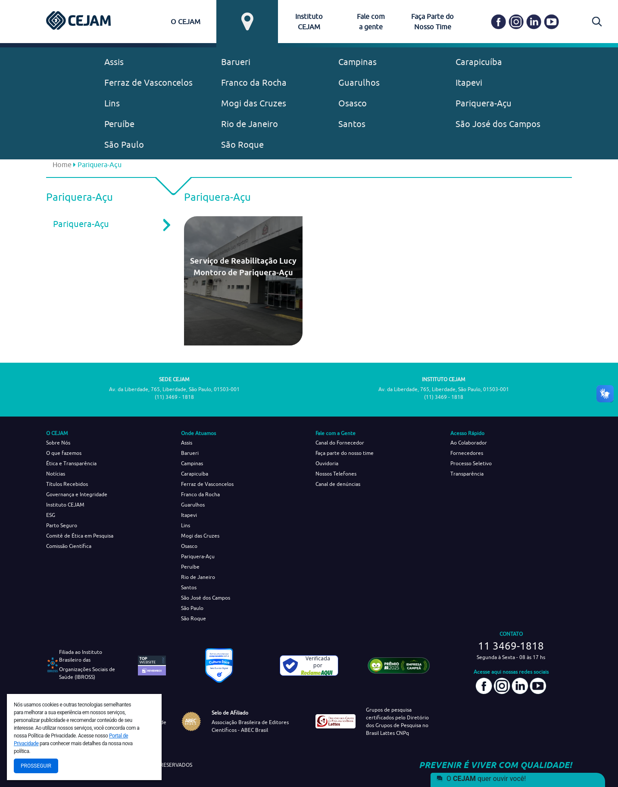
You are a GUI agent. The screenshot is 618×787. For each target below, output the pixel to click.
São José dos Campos (498, 124)
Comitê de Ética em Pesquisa (79, 535)
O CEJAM (185, 21)
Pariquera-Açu (484, 103)
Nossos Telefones (335, 473)
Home (62, 164)
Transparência (467, 473)
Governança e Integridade (76, 494)
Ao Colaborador (468, 442)
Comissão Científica (68, 546)
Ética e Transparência (71, 463)
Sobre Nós (58, 442)
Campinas (357, 62)
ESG (50, 515)
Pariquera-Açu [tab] (105, 224)
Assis (114, 62)
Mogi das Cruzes (253, 103)
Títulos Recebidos (67, 484)
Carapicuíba (479, 62)
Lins (112, 103)
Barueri (235, 62)
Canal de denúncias (337, 484)
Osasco (352, 103)
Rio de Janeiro (249, 124)
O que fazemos (63, 453)
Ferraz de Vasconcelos (148, 82)
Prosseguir (36, 766)
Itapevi (469, 82)
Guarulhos (359, 82)
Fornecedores (466, 453)
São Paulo (124, 144)
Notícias (55, 473)
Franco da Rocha (254, 82)
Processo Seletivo (471, 463)
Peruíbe (119, 124)
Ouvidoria (326, 463)
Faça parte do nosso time (344, 453)
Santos (351, 124)
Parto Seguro (61, 525)
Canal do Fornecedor (339, 442)
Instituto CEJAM (65, 504)
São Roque (242, 144)
